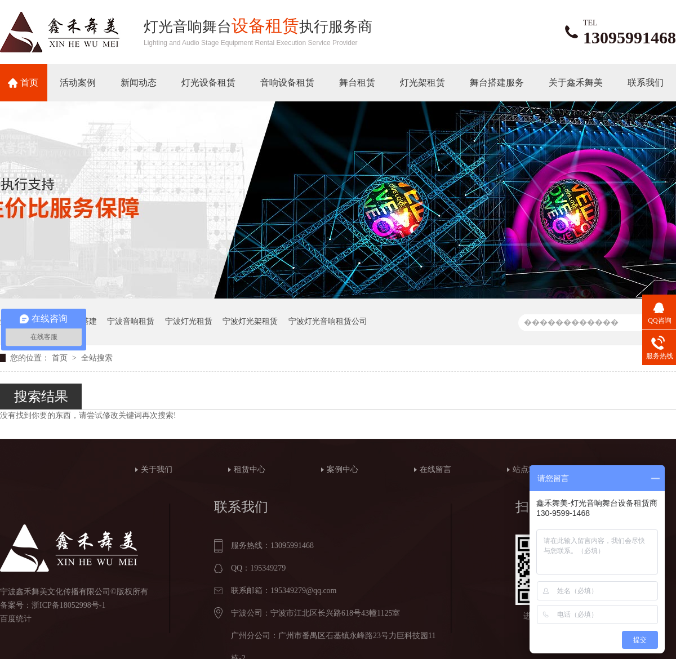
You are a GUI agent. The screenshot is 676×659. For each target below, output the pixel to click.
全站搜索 (97, 358)
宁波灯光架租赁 (250, 321)
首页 (29, 82)
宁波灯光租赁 (188, 321)
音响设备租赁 (287, 82)
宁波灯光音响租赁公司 (327, 321)
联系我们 (646, 82)
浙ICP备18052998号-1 (68, 605)
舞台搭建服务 (497, 82)
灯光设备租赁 (208, 82)
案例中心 (342, 469)
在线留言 (435, 469)
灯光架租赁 (422, 82)
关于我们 (156, 469)
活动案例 (78, 82)
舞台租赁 (357, 82)
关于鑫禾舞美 (576, 82)
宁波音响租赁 (130, 321)
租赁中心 (249, 469)
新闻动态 (139, 82)
